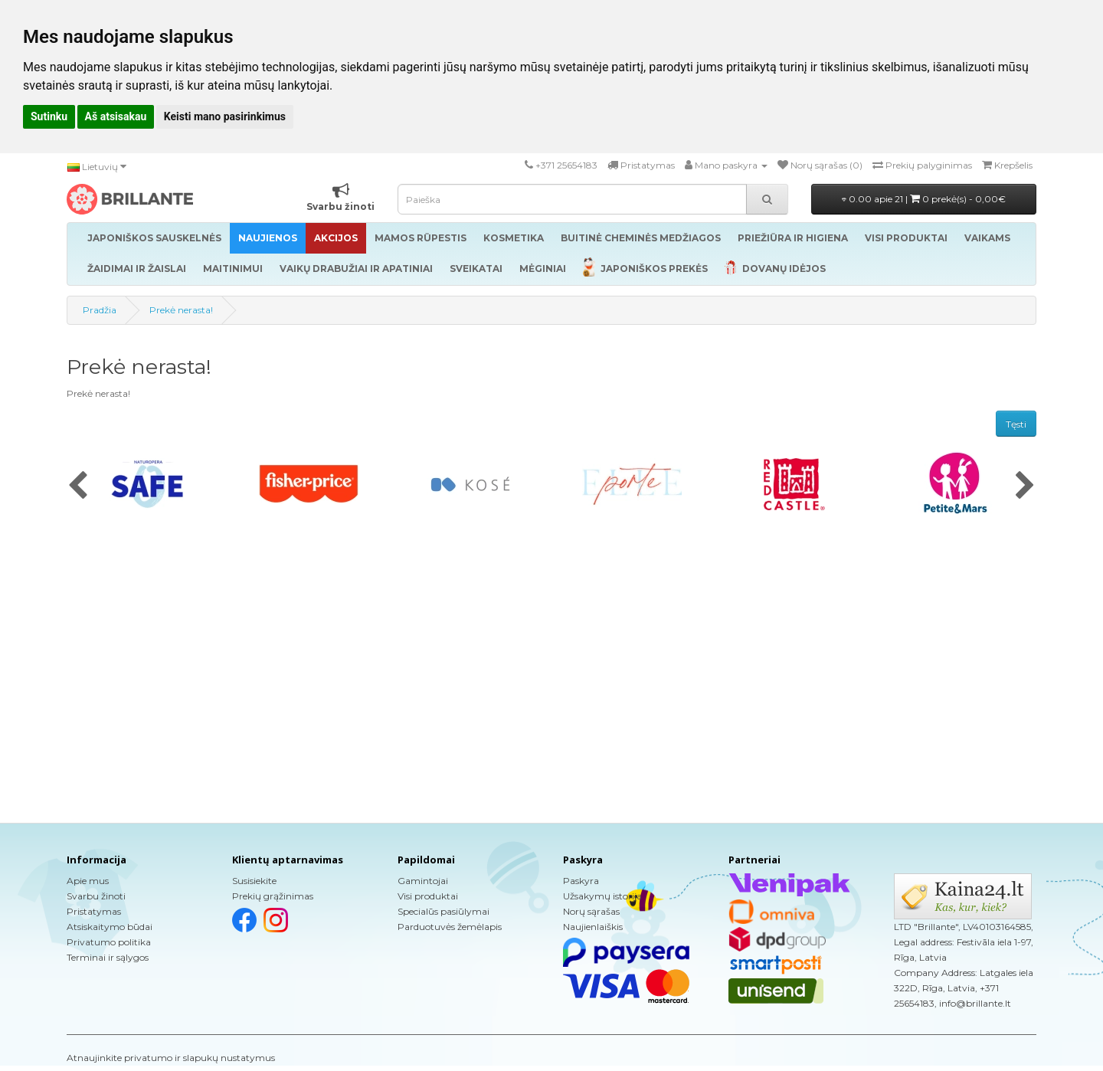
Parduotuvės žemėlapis (450, 926)
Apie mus (88, 880)
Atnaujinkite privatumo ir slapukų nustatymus (171, 1057)
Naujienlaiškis (593, 926)
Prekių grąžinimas (272, 896)
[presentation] (78, 486)
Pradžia (99, 310)
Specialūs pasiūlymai (443, 911)
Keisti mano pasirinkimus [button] (225, 116)
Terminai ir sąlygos (108, 957)
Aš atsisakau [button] (116, 116)
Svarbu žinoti (96, 896)
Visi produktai (428, 896)
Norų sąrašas (591, 911)
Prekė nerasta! (181, 310)
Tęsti (1016, 424)
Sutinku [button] (49, 116)
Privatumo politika (109, 942)
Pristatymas (94, 911)
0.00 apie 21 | (924, 199)
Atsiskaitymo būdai (109, 926)
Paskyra (581, 880)
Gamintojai (423, 880)
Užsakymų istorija (602, 896)
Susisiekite (254, 880)
